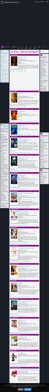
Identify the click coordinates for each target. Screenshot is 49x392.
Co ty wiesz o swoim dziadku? (26, 248)
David (42, 85)
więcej (25, 69)
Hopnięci (3, 72)
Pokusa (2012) (22, 320)
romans (30, 271)
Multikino (42, 182)
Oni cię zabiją (43, 86)
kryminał (29, 143)
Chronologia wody (44, 142)
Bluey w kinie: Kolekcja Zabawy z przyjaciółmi (4, 139)
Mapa (39, 47)
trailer (24, 70)
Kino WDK (43, 179)
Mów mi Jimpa (44, 82)
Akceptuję (27, 389)
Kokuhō (2, 162)
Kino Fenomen (44, 177)
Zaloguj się (37, 1)
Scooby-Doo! (21, 125)
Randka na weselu (23, 211)
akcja (23, 199)
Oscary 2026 (34, 47)
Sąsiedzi (20, 283)
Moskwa (42, 181)
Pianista (42, 151)
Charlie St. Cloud (22, 337)
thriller (23, 98)
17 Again (20, 353)
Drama (42, 66)
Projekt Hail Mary (4, 186)
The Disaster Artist (23, 157)
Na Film (22, 47)
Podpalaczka (21, 111)
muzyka (27, 271)
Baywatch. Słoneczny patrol (25, 193)
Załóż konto (42, 1)
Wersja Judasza (44, 90)
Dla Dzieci (30, 47)
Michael (42, 159)
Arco (41, 139)
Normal (42, 164)
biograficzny (24, 143)
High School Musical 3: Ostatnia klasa (28, 370)
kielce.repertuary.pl (12, 2)
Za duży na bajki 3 (4, 203)
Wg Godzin (25, 47)
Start (3, 47)
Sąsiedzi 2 (20, 230)
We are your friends (23, 266)
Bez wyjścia (3, 136)
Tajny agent (43, 88)
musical (32, 180)
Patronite (44, 47)
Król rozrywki (21, 175)
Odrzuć (20, 389)
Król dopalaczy (5, 78)
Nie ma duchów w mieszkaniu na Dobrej (4, 75)
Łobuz (42, 77)
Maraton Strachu (4, 174)
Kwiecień (42, 144)
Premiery (7, 47)
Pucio (42, 153)
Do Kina (19, 47)
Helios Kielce (43, 176)
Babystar (42, 140)
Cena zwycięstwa (44, 80)
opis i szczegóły (19, 70)
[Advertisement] (24, 37)
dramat (23, 63)
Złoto (19, 93)
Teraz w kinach (5, 126)
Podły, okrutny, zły (23, 139)
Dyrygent (3, 156)
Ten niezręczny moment (24, 301)
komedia (29, 162)
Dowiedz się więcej (33, 386)
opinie (28, 152)
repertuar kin (12, 70)
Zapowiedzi (13, 47)
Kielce (43, 51)
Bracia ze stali (22, 57)
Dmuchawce (43, 60)
